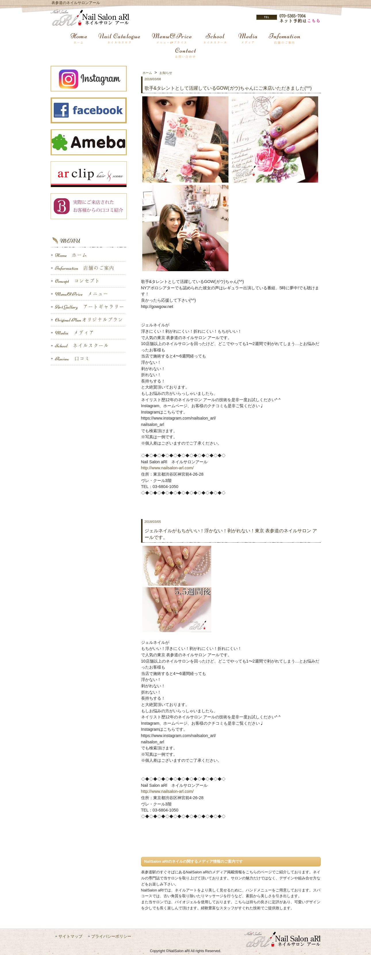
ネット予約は (300, 20)
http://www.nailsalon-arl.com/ (167, 468)
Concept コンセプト (75, 281)
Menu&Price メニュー (79, 294)
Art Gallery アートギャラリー (87, 307)
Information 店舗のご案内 (82, 268)
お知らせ (165, 72)
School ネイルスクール (80, 345)
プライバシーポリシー (111, 936)
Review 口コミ (70, 358)
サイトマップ (70, 936)
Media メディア (72, 333)
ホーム (147, 72)
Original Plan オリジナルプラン (87, 320)
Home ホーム (69, 255)
